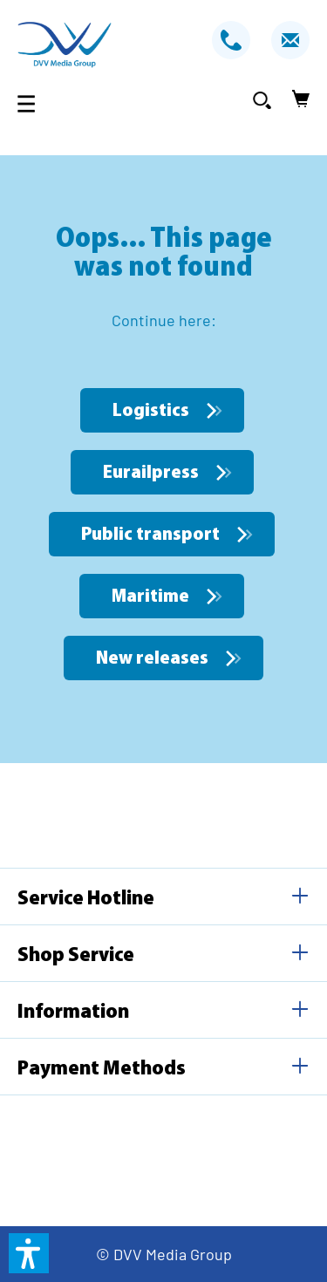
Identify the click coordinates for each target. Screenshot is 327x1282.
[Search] (262, 99)
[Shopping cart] (296, 99)
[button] (29, 1253)
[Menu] (31, 102)
